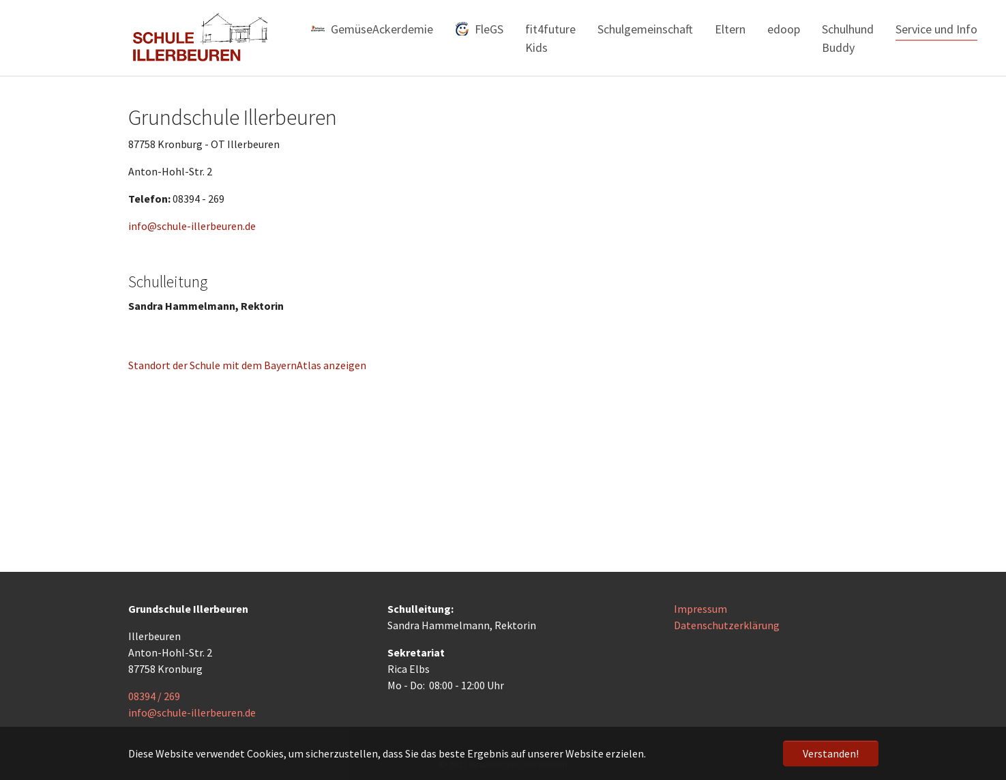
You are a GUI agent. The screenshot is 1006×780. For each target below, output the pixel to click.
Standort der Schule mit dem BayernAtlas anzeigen (247, 365)
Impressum (700, 609)
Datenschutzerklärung (727, 625)
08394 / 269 (154, 696)
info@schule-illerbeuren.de (192, 226)
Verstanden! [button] (831, 753)
